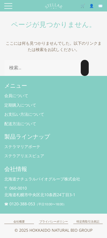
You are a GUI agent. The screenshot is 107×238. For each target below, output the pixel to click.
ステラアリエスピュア (24, 155)
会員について (16, 95)
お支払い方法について (24, 114)
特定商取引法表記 (87, 221)
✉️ (100, 5)
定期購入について (20, 105)
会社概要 (19, 221)
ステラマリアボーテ (22, 146)
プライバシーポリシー (53, 221)
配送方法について (20, 123)
